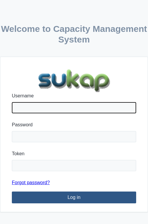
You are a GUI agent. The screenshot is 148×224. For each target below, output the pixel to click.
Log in (74, 197)
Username (23, 95)
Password (22, 124)
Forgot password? (31, 182)
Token (18, 153)
